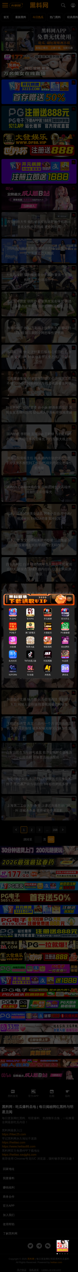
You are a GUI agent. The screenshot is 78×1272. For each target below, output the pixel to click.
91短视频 (48, 661)
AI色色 (48, 675)
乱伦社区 (13, 661)
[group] (62, 1246)
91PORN (13, 675)
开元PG (12, 619)
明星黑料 (48, 647)
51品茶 (65, 661)
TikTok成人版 (30, 661)
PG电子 (12, 633)
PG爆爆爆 (65, 633)
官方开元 (65, 619)
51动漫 (30, 675)
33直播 (13, 647)
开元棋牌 (48, 619)
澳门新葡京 (30, 633)
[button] (57, 1253)
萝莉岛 (65, 675)
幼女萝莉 (65, 647)
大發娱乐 (48, 633)
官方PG (30, 619)
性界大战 (30, 647)
